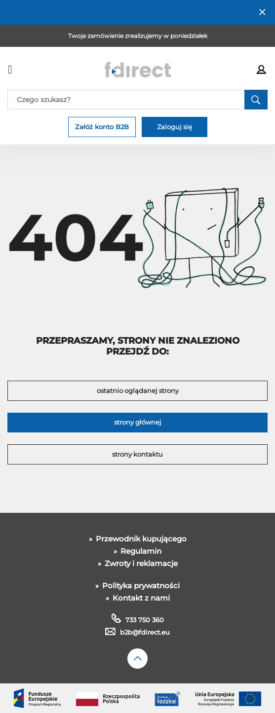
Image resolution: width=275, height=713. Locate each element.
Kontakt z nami (140, 598)
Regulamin (139, 551)
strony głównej (137, 422)
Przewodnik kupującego (140, 538)
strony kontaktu (137, 454)
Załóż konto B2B (102, 127)
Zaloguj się (174, 127)
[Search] (137, 99)
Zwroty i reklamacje (140, 563)
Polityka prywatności (140, 585)
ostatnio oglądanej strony (138, 390)
